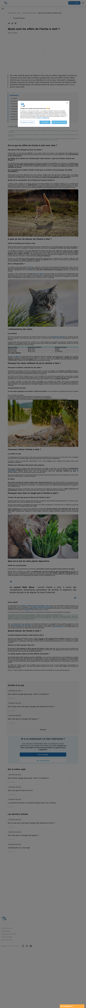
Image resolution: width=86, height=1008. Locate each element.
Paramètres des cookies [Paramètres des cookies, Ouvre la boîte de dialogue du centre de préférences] (27, 122)
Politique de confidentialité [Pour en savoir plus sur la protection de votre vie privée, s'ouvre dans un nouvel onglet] (42, 117)
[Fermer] (67, 103)
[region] (43, 114)
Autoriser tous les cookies (59, 122)
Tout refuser (45, 122)
